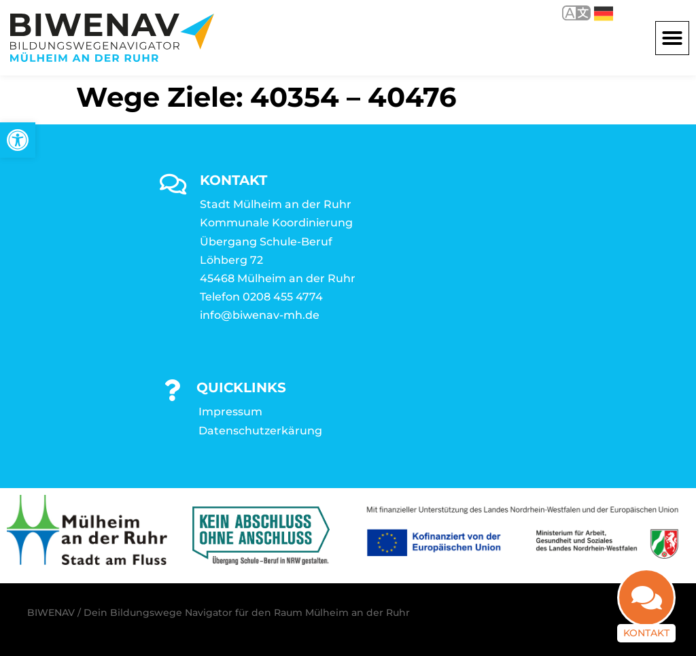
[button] (672, 38)
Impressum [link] (230, 411)
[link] (17, 140)
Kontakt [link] (646, 625)
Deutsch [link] (603, 13)
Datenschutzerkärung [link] (260, 430)
